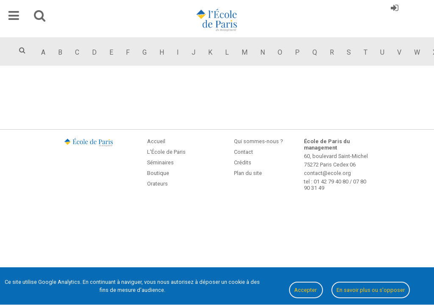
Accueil (156, 141)
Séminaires (160, 162)
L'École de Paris (166, 152)
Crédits (242, 162)
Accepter (306, 290)
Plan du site (248, 173)
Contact (243, 152)
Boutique (158, 173)
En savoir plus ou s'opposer (371, 290)
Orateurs (157, 183)
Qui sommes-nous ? (258, 141)
